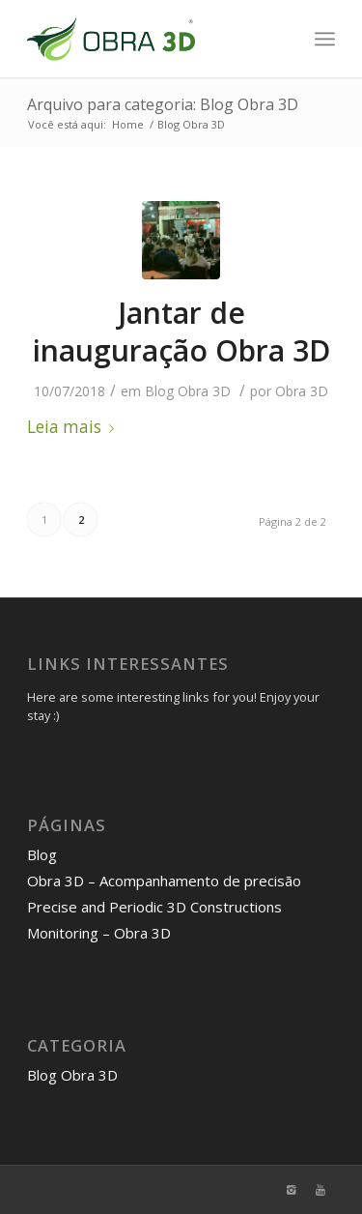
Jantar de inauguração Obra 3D (181, 331)
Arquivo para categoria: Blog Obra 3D (162, 104)
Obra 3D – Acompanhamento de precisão (164, 880)
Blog (42, 854)
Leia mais (74, 427)
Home (128, 124)
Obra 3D (301, 391)
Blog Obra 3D (188, 391)
